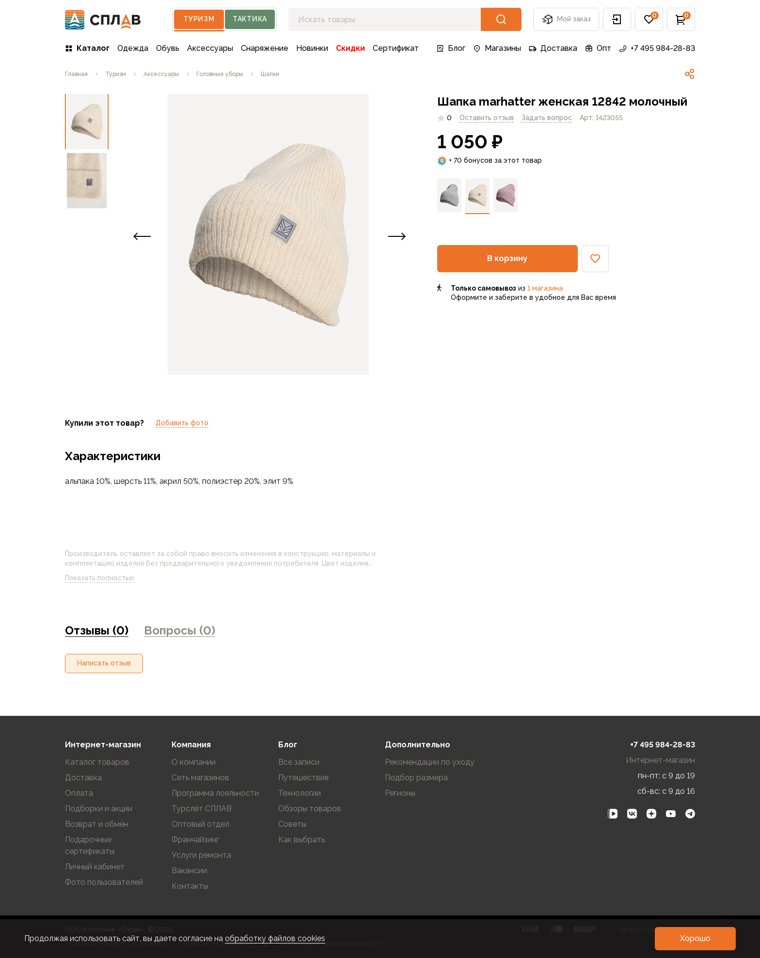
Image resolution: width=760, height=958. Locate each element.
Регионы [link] (400, 793)
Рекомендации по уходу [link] (430, 762)
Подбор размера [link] (416, 777)
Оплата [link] (79, 793)
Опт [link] (598, 48)
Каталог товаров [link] (97, 762)
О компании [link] (194, 762)
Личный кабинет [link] (95, 866)
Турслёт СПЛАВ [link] (202, 808)
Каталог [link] (87, 48)
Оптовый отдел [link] (200, 824)
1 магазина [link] (545, 288)
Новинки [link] (312, 48)
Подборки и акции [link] (98, 808)
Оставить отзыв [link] (486, 118)
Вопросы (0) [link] (179, 630)
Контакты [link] (190, 886)
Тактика (250, 19)
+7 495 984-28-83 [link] (657, 48)
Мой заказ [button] (566, 19)
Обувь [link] (167, 48)
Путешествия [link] (303, 777)
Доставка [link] (553, 48)
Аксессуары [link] (210, 48)
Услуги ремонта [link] (201, 855)
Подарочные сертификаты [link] (89, 845)
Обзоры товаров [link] (309, 808)
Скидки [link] (350, 48)
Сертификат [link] (396, 48)
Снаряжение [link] (264, 48)
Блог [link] (450, 48)
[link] (76, 74)
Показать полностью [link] (107, 578)
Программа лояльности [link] (215, 793)
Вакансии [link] (189, 870)
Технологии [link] (299, 793)
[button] (617, 19)
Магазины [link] (497, 48)
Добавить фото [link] (182, 423)
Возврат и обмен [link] (96, 824)
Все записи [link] (298, 762)
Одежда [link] (132, 48)
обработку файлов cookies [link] (275, 938)
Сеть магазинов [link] (200, 777)
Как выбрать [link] (301, 839)
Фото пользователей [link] (104, 882)
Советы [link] (292, 824)
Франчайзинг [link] (195, 839)
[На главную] (103, 20)
